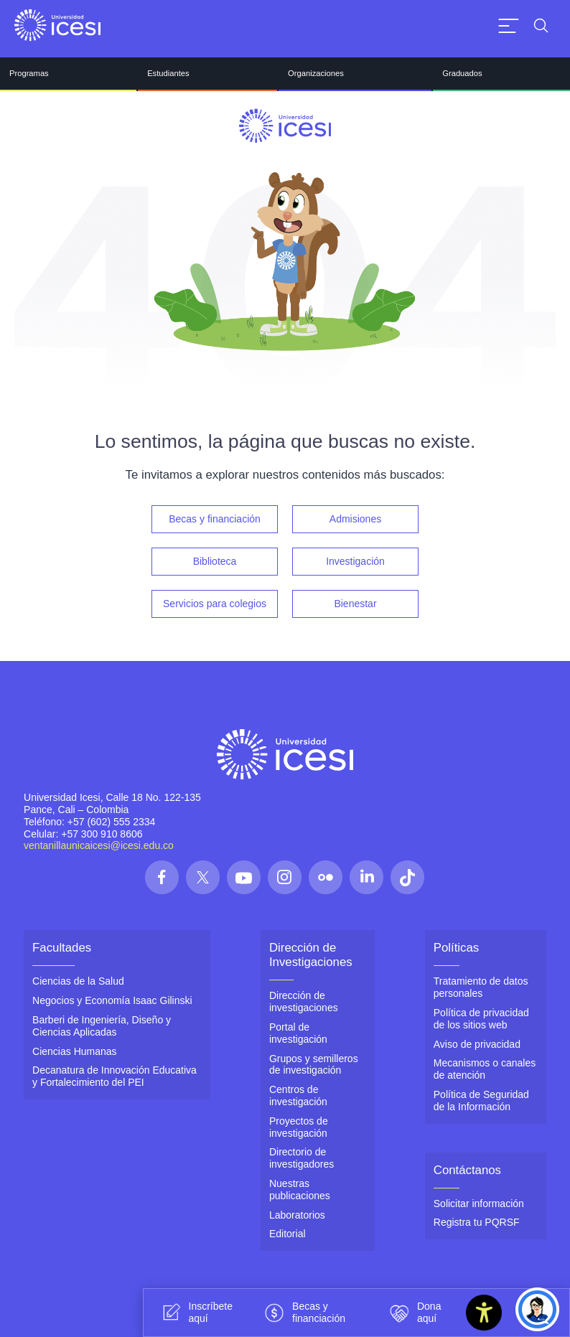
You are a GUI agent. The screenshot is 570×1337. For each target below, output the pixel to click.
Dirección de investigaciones (303, 1001)
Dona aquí (413, 1312)
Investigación (355, 561)
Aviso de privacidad (477, 1044)
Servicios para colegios (214, 603)
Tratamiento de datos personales (481, 987)
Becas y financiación (215, 519)
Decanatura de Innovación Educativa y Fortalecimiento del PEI (114, 1076)
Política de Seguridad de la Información (481, 1100)
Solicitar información (479, 1203)
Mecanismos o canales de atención (485, 1069)
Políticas (456, 947)
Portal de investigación (298, 1033)
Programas (29, 73)
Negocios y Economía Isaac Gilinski (112, 1000)
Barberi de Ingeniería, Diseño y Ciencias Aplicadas (101, 1026)
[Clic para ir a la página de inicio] (57, 25)
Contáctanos (467, 1170)
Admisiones (355, 519)
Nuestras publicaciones (299, 1189)
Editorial (287, 1233)
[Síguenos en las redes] (162, 877)
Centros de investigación (298, 1095)
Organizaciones (316, 73)
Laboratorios (297, 1215)
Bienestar (355, 603)
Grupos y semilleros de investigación (313, 1064)
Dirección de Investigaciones (310, 955)
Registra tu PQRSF (477, 1222)
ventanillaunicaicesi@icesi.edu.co (99, 845)
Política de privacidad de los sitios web (481, 1019)
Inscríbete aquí (195, 1312)
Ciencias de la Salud (78, 981)
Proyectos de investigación (298, 1127)
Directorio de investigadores (301, 1158)
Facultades (61, 947)
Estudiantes (168, 73)
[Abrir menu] (508, 25)
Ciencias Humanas (74, 1051)
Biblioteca (215, 561)
